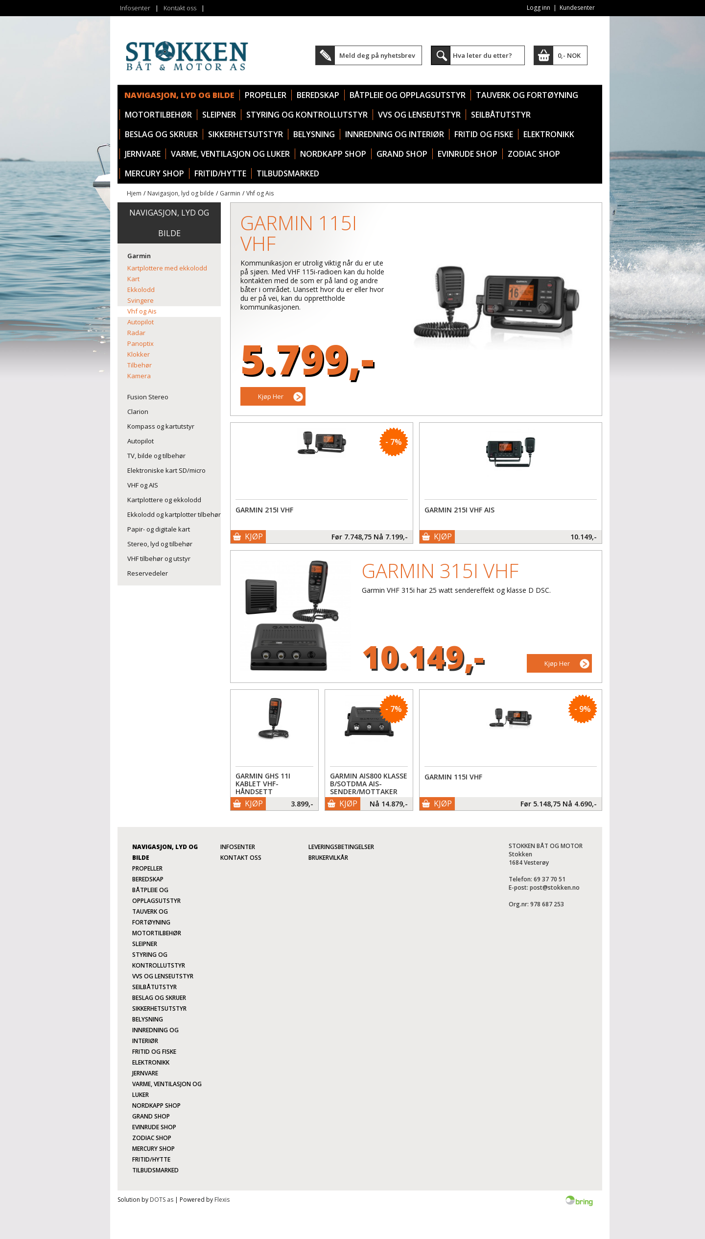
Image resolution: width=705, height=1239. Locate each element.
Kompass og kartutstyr (160, 426)
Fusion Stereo (147, 396)
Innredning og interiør (394, 134)
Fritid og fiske (483, 134)
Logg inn (538, 7)
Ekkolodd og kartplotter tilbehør (174, 514)
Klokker (138, 354)
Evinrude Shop (467, 153)
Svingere (140, 300)
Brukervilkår (328, 857)
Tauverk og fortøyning (527, 95)
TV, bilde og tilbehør (156, 455)
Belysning (314, 134)
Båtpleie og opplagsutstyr (408, 95)
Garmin (230, 193)
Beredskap (318, 95)
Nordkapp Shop (333, 153)
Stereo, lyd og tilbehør (159, 543)
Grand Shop (401, 153)
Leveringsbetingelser (341, 847)
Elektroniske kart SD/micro (166, 470)
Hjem (134, 193)
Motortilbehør (158, 114)
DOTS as (161, 1199)
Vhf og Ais (260, 193)
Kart (133, 278)
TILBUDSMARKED (288, 173)
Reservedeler (147, 573)
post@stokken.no (555, 887)
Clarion (137, 411)
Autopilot (140, 321)
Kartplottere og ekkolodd (164, 499)
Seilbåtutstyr (501, 114)
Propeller (265, 95)
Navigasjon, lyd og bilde (179, 95)
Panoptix (140, 343)
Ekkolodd (141, 289)
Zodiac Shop (534, 153)
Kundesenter (577, 7)
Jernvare (143, 153)
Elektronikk (548, 134)
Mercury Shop (154, 173)
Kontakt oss (180, 7)
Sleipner (219, 114)
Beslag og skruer (161, 134)
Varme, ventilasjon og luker (230, 153)
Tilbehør (139, 365)
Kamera (139, 375)
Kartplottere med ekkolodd (167, 268)
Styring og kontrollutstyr (307, 114)
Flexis (222, 1199)
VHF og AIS (142, 485)
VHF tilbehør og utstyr (158, 558)
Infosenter (135, 7)
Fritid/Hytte (220, 173)
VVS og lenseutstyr (419, 114)
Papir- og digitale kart (158, 529)
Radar (136, 332)
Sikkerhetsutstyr (245, 134)
